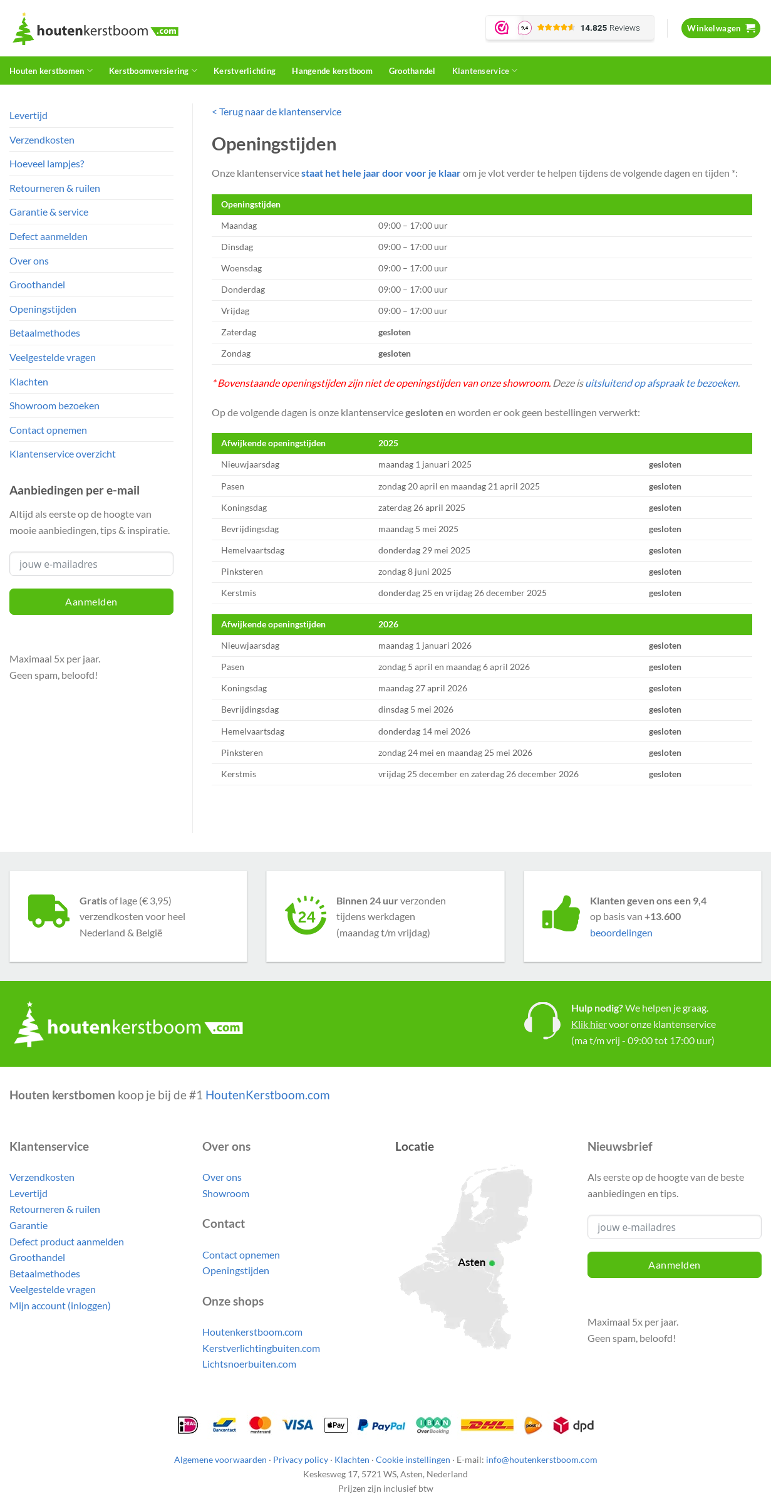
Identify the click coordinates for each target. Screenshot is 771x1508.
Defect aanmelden (48, 236)
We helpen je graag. (639, 1007)
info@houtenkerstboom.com (542, 1459)
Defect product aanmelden (66, 1241)
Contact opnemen (48, 430)
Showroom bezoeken (54, 405)
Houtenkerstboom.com (252, 1332)
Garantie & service (48, 211)
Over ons (29, 260)
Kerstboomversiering (153, 70)
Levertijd (28, 115)
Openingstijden (42, 309)
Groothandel (412, 71)
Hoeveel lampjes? (46, 163)
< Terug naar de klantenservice (276, 111)
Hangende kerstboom (332, 71)
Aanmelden (91, 601)
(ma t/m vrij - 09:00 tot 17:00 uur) (643, 1040)
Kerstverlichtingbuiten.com (261, 1348)
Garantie (28, 1225)
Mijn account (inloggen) (60, 1305)
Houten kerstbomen (51, 70)
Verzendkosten (42, 139)
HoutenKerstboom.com (267, 1094)
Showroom (225, 1193)
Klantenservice (485, 70)
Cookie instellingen (413, 1459)
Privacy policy (300, 1459)
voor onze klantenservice (643, 1024)
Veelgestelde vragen (52, 357)
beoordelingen (621, 932)
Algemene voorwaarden (220, 1459)
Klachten (28, 381)
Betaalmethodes (44, 332)
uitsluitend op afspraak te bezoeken (661, 383)
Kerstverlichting (245, 71)
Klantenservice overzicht (62, 453)
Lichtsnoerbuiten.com (249, 1363)
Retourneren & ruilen (54, 188)
